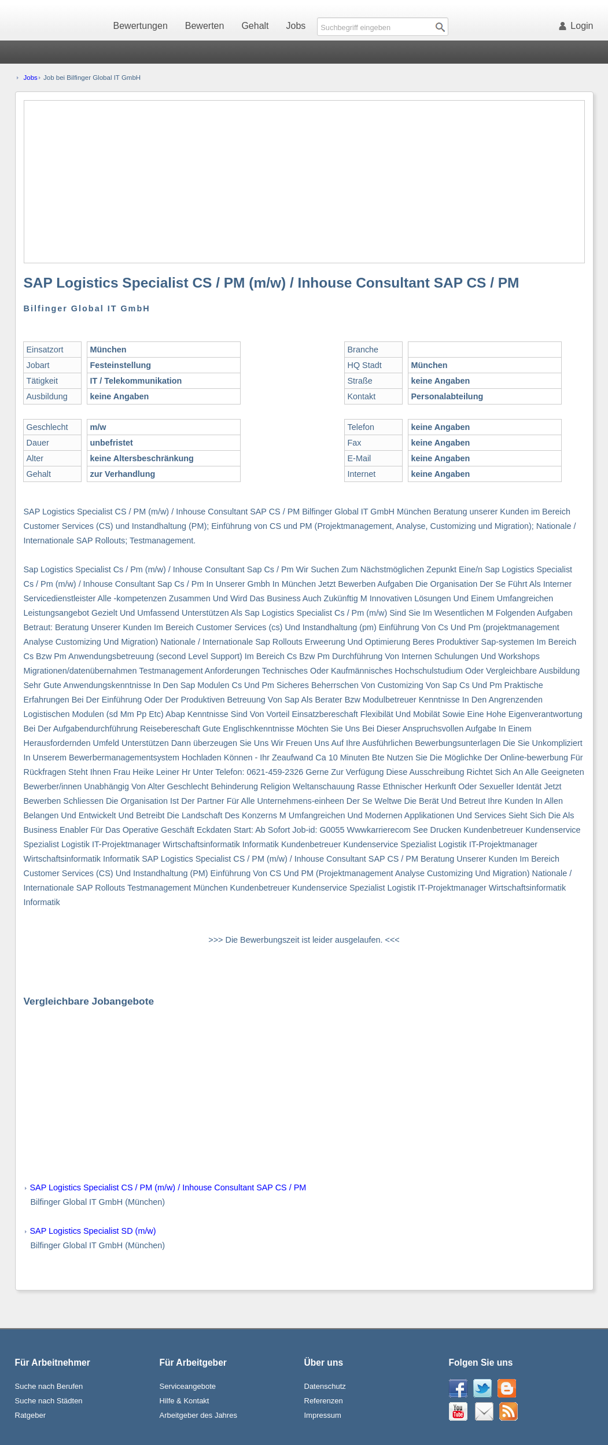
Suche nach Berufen (49, 1386)
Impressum (322, 1415)
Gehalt (254, 26)
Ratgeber (30, 1415)
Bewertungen (140, 26)
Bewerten (204, 26)
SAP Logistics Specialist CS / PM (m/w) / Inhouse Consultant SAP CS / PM (168, 1187)
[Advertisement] (304, 182)
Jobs (296, 26)
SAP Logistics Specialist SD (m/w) (93, 1231)
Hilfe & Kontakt (184, 1400)
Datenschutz (325, 1386)
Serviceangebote (188, 1386)
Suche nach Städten (49, 1400)
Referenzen (323, 1400)
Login (578, 26)
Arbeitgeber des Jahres (198, 1415)
